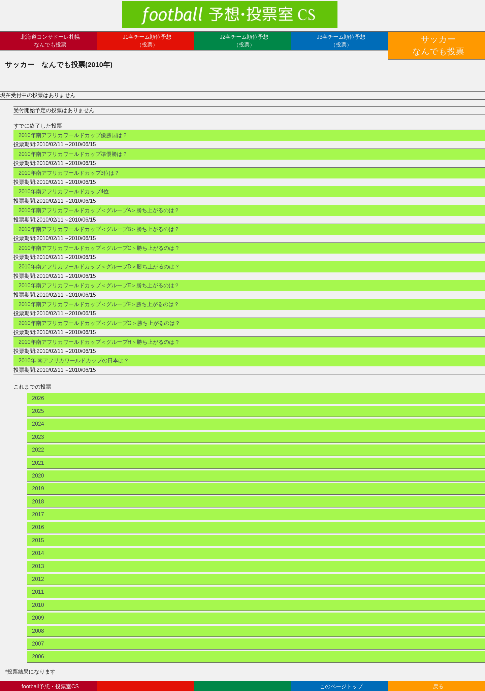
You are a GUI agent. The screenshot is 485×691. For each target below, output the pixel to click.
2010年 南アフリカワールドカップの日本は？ (74, 352)
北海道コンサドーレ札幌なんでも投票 (50, 40)
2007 (38, 634)
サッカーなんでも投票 (438, 40)
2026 (38, 389)
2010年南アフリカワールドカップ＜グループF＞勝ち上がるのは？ (99, 295)
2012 (38, 570)
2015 (38, 531)
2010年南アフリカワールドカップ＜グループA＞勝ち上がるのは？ (99, 201)
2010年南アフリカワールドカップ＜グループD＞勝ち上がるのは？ (99, 258)
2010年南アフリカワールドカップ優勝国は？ (73, 126)
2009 (38, 609)
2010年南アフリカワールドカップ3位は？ (69, 164)
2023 (38, 428)
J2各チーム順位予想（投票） (244, 40)
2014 (38, 544)
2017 (38, 505)
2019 (38, 480)
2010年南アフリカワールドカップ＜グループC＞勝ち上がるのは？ (99, 239)
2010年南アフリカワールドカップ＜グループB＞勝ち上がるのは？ (99, 220)
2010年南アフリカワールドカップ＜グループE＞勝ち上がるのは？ (99, 276)
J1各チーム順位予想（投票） (147, 40)
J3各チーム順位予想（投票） (341, 40)
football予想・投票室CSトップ (50, 681)
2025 (38, 402)
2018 (38, 492)
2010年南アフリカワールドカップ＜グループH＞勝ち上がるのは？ (99, 333)
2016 (38, 518)
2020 (38, 466)
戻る (438, 681)
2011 (38, 583)
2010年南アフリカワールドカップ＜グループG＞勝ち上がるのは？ (99, 314)
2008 (38, 622)
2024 (38, 415)
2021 (38, 454)
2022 (38, 441)
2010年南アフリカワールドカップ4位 (64, 183)
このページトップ (341, 681)
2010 (38, 596)
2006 (38, 648)
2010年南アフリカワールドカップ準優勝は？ (73, 145)
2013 (38, 557)
